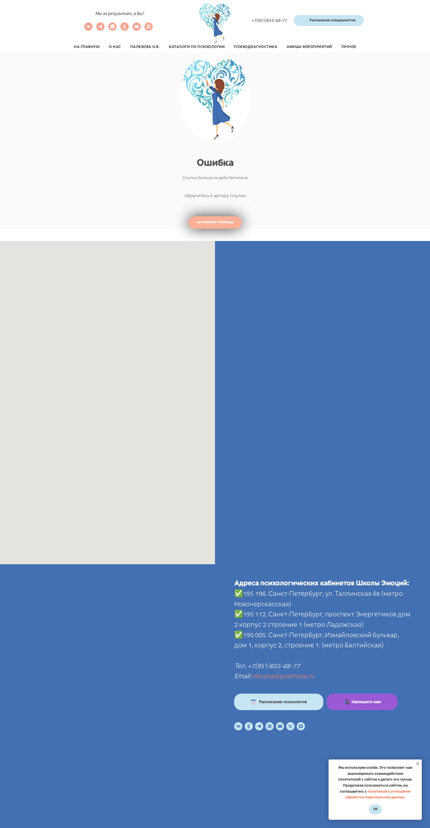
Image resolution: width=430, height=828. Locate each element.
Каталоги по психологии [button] (197, 47)
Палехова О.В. (145, 47)
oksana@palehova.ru (284, 676)
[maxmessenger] (149, 29)
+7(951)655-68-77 (269, 20)
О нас (115, 47)
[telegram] (100, 29)
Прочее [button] (348, 47)
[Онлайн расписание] (269, 726)
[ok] (124, 29)
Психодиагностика (255, 47)
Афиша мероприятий (309, 47)
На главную (87, 47)
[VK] (88, 29)
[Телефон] (290, 726)
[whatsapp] (112, 29)
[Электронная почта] (136, 29)
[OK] (249, 726)
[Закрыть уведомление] (417, 763)
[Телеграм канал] (259, 726)
